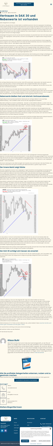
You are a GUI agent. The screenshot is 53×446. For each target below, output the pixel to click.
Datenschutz (39, 443)
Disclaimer (29, 422)
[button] (50, 428)
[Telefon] (3, 388)
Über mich (16, 425)
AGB (28, 425)
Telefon (9, 385)
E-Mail (8, 392)
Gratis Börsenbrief (39, 352)
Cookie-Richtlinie (33, 443)
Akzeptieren (25, 441)
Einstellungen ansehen (44, 441)
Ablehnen (33, 441)
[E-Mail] (3, 394)
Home (15, 422)
